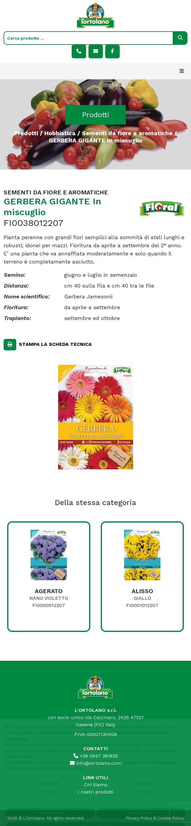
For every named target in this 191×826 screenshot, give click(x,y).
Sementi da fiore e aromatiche (127, 132)
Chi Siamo (95, 785)
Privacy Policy (139, 817)
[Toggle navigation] (182, 71)
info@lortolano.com (95, 763)
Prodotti (26, 132)
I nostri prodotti (95, 792)
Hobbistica (60, 132)
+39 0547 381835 (95, 756)
